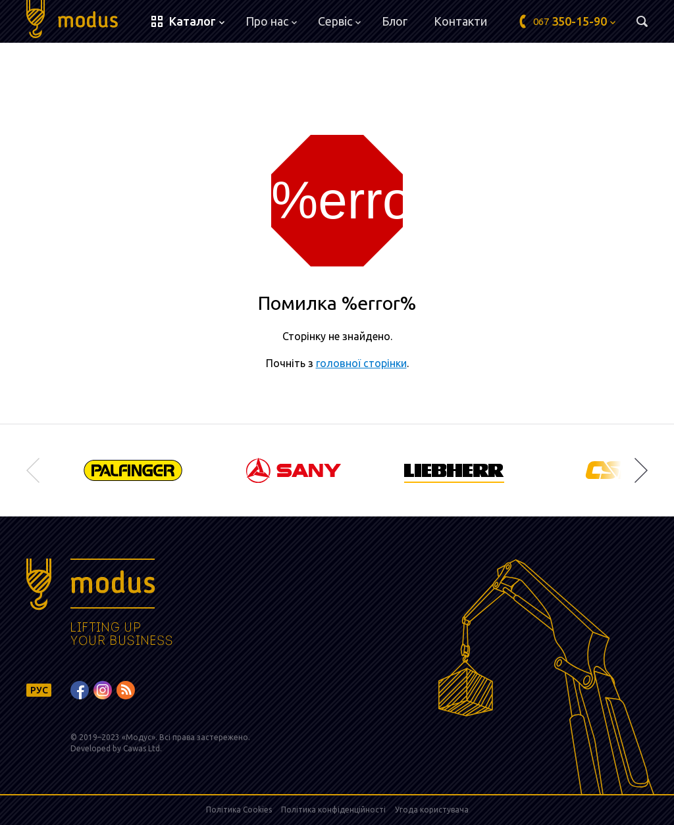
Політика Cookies (239, 809)
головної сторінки (361, 363)
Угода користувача (432, 809)
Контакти (460, 21)
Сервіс (339, 21)
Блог (394, 21)
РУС (39, 690)
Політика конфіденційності (333, 809)
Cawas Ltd (141, 748)
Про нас (271, 21)
